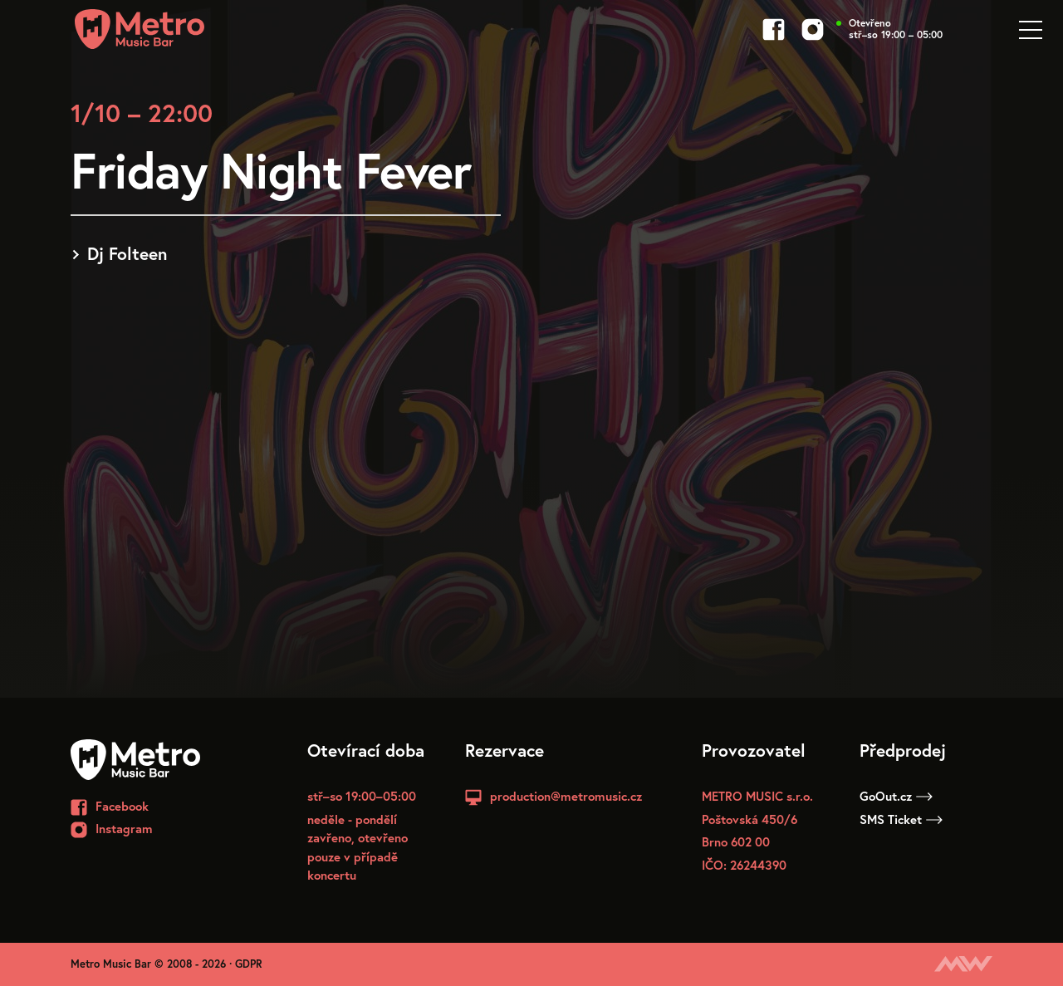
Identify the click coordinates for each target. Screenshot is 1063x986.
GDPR (248, 964)
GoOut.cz (896, 795)
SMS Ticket (901, 819)
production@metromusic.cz (566, 795)
